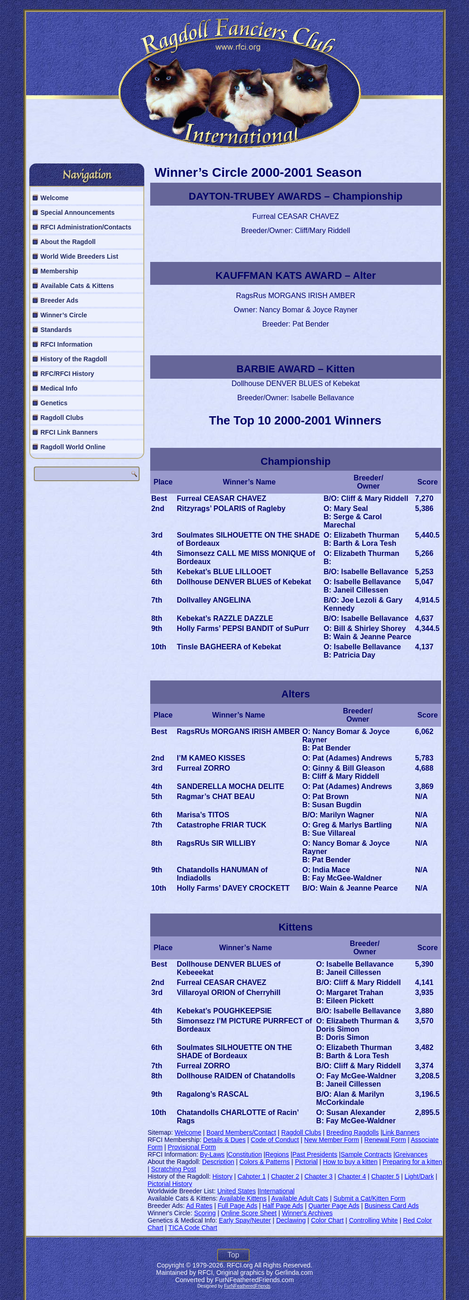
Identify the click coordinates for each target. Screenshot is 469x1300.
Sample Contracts (366, 1154)
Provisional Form (192, 1147)
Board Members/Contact (241, 1132)
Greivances (411, 1154)
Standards (55, 329)
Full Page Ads (237, 1205)
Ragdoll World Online (72, 447)
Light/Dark (419, 1176)
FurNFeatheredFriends (247, 1286)
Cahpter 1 (252, 1176)
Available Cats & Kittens (77, 285)
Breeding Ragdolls (353, 1132)
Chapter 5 (385, 1176)
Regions (277, 1154)
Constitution (245, 1154)
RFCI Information (66, 344)
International (276, 1191)
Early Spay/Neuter (245, 1220)
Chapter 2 (285, 1176)
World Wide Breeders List (79, 256)
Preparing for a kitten (412, 1161)
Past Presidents (314, 1154)
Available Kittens (242, 1198)
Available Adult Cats (299, 1198)
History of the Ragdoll (73, 359)
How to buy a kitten (350, 1161)
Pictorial (306, 1161)
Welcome (54, 197)
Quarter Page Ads (333, 1205)
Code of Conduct (275, 1139)
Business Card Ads (392, 1205)
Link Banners (401, 1132)
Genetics (53, 403)
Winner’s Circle (63, 315)
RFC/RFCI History (67, 373)
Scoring (205, 1213)
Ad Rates (199, 1205)
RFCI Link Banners (69, 432)
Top (234, 1255)
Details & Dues (224, 1139)
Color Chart (327, 1220)
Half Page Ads (282, 1205)
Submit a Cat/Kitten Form (369, 1198)
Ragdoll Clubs (61, 417)
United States (236, 1191)
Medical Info (58, 388)
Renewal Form (385, 1139)
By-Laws (212, 1154)
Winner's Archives (307, 1213)
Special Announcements (77, 212)
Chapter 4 (352, 1176)
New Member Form (331, 1139)
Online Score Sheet (249, 1213)
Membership (59, 271)
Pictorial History (169, 1183)
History (223, 1176)
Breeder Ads (59, 300)
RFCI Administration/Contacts (85, 227)
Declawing (291, 1220)
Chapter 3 (319, 1176)
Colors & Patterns (265, 1161)
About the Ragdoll (68, 241)
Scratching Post (173, 1169)
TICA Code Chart (193, 1227)
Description (218, 1161)
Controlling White (373, 1220)
